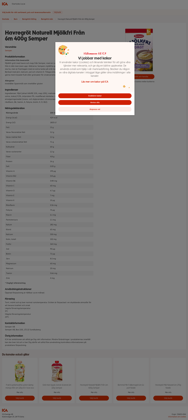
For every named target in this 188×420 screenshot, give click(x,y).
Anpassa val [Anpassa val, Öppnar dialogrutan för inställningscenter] (95, 109)
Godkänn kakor (95, 96)
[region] (94, 78)
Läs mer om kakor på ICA (94, 81)
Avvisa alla (95, 102)
